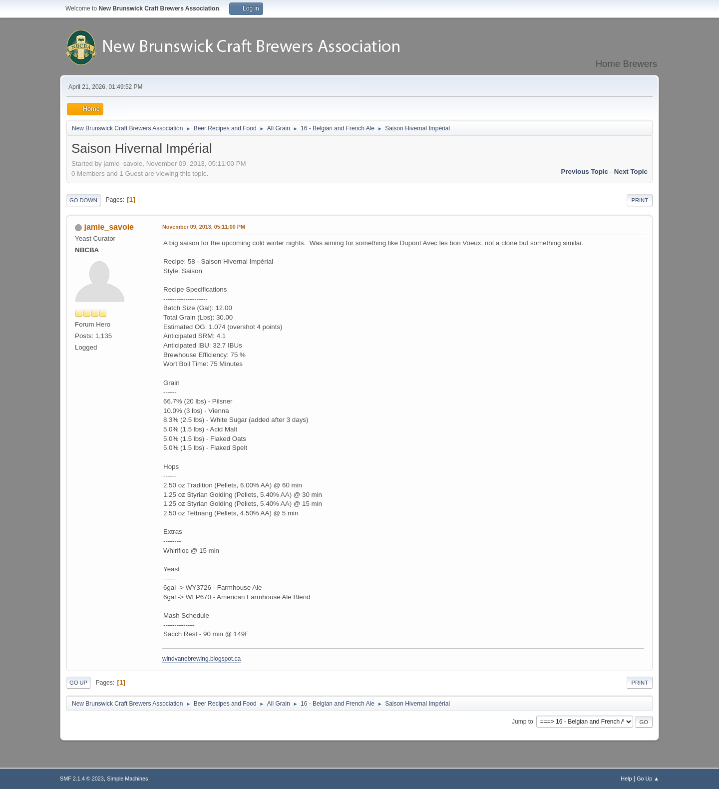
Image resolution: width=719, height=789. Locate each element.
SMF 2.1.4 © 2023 (82, 779)
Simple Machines (127, 779)
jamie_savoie (109, 227)
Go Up (78, 683)
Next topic (631, 171)
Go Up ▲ (648, 779)
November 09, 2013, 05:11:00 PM (203, 227)
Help (626, 779)
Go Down (83, 200)
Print (639, 200)
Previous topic (584, 171)
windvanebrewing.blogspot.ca (201, 658)
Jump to (522, 721)
